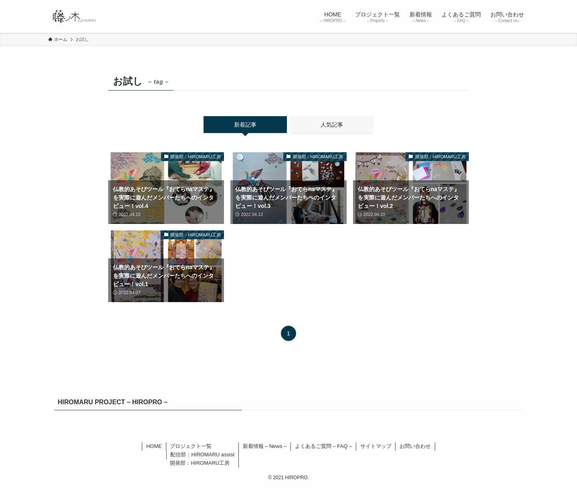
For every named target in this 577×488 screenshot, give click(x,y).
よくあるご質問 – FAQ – (323, 446)
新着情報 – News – (265, 446)
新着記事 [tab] (245, 124)
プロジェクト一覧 (191, 446)
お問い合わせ (415, 446)
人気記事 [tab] (332, 124)
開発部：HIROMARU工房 (200, 463)
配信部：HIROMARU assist (202, 455)
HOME (154, 446)
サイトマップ (375, 446)
